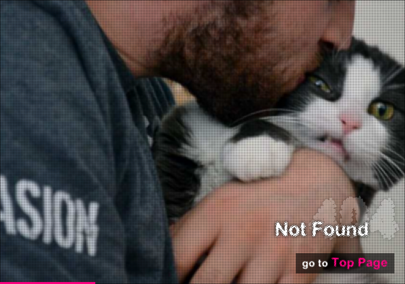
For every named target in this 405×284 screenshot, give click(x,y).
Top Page (359, 263)
